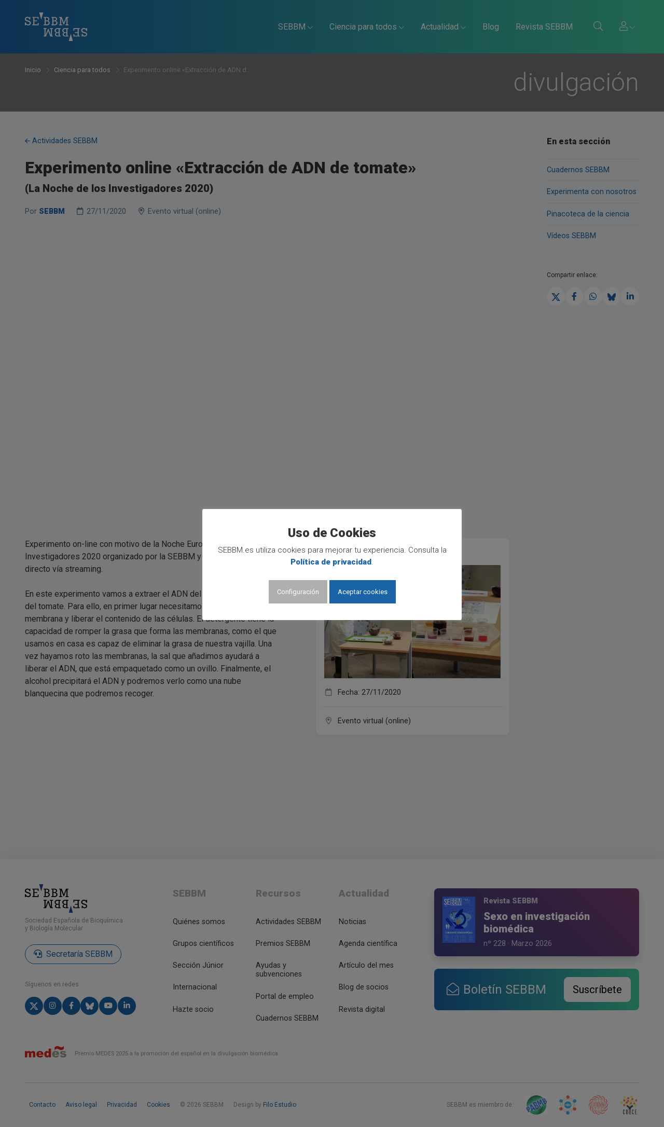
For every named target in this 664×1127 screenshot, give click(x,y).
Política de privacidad (330, 562)
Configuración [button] (298, 592)
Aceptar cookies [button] (363, 592)
